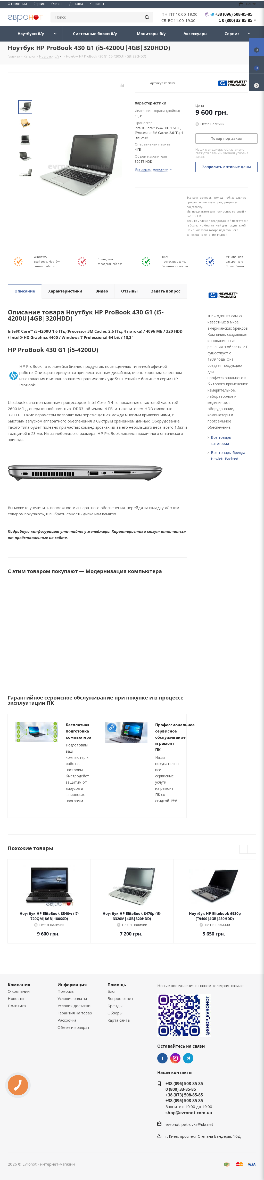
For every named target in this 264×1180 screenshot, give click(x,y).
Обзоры (115, 1012)
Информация (72, 985)
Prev (25, 96)
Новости (16, 998)
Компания (19, 985)
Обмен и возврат (73, 1027)
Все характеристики (151, 169)
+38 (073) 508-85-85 (184, 1095)
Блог (112, 991)
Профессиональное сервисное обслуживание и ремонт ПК (175, 737)
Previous (244, 849)
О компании (19, 991)
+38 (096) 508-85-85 (233, 14)
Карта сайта (119, 1020)
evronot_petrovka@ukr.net (189, 1124)
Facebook (162, 1058)
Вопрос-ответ (120, 998)
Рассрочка (66, 1020)
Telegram (188, 1058)
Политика (17, 1005)
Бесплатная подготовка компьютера (78, 731)
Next (25, 185)
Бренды (115, 1005)
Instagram (175, 1058)
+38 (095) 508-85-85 (184, 1100)
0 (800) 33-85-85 (237, 20)
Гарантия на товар (74, 1012)
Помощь (65, 991)
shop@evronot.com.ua (189, 1113)
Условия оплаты (72, 998)
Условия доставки (73, 1005)
